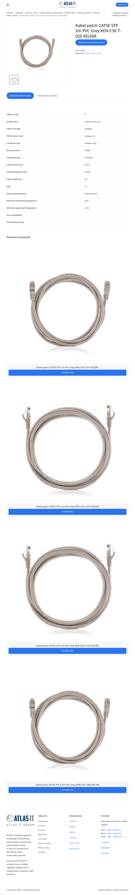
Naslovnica (43, 821)
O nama (41, 825)
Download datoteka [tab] (47, 95)
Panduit (73, 821)
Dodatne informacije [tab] (20, 95)
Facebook (105, 842)
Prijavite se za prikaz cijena (91, 42)
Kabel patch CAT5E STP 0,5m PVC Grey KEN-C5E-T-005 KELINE (67, 784)
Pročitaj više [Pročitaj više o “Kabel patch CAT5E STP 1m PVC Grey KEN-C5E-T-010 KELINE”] (67, 372)
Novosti (41, 830)
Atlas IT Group (44, 843)
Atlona (72, 826)
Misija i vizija (44, 847)
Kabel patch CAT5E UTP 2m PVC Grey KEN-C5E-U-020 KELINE (67, 645)
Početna (10, 13)
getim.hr (36, 889)
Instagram (106, 847)
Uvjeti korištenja (104, 889)
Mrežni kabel (70, 13)
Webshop (19, 13)
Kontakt (41, 851)
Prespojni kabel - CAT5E (92, 53)
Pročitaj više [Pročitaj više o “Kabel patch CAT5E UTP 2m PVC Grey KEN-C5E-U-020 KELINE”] (67, 650)
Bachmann (74, 848)
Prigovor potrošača (120, 889)
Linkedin (105, 853)
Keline (72, 832)
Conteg (72, 837)
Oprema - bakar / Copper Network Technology (43, 13)
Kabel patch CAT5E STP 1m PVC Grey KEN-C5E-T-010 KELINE (67, 367)
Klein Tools (74, 843)
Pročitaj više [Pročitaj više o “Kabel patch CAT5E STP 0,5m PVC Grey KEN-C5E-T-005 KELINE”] (67, 789)
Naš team (42, 838)
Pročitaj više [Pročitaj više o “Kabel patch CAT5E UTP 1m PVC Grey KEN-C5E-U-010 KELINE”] (67, 511)
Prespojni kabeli (83, 13)
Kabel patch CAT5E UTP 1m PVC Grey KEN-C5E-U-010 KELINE (67, 506)
